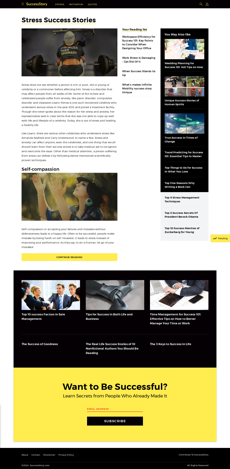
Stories (59, 5)
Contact (35, 455)
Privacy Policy (66, 455)
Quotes (92, 5)
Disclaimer (49, 455)
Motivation (76, 5)
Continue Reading (69, 257)
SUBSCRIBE (115, 421)
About (25, 455)
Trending (223, 238)
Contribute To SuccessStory (193, 455)
